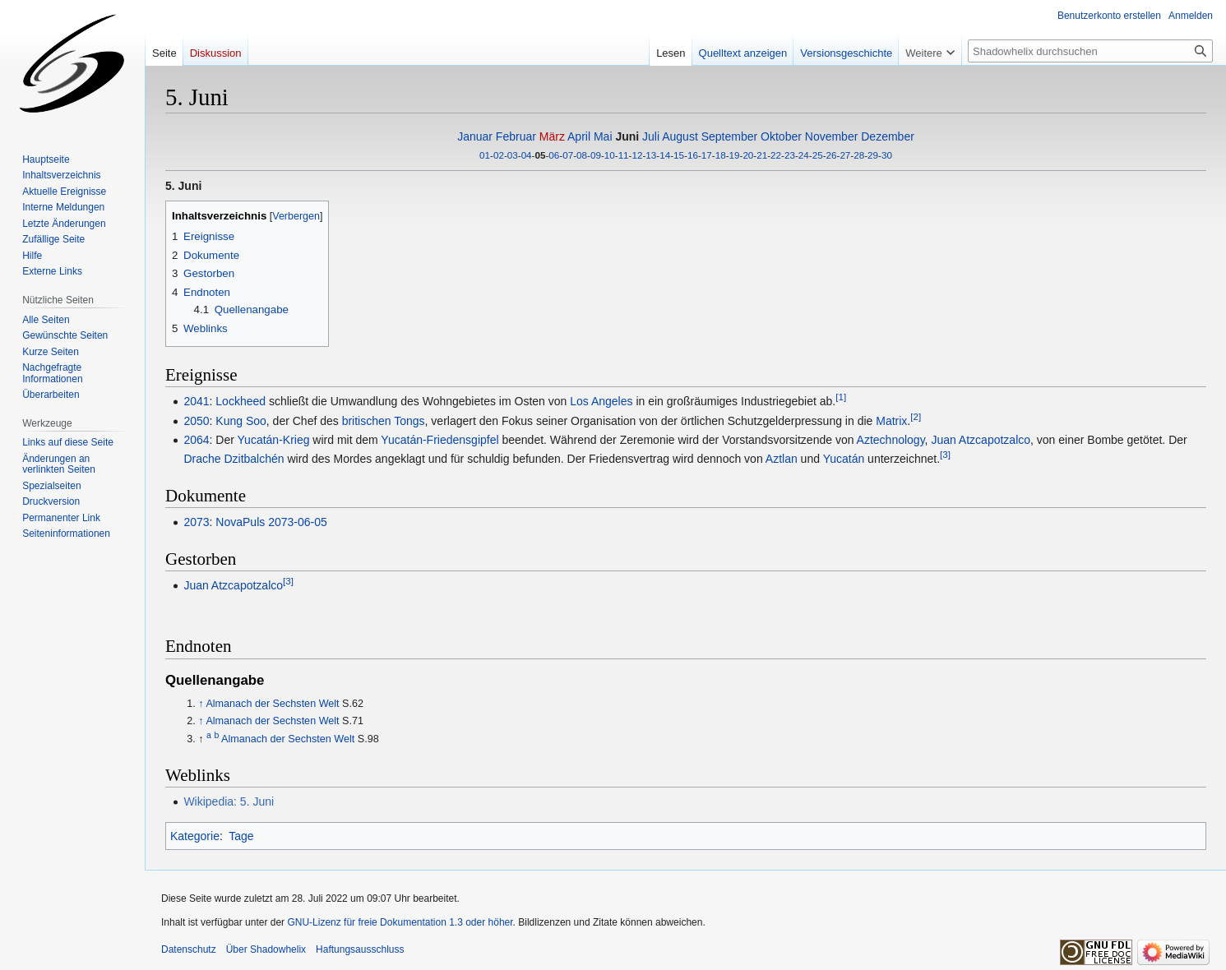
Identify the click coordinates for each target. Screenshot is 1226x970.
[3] (945, 454)
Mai (603, 136)
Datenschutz (188, 949)
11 (623, 155)
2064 (196, 439)
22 (775, 155)
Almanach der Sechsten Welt (272, 703)
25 (817, 155)
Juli (650, 136)
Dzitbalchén (254, 458)
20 (748, 155)
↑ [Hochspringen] (200, 703)
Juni (627, 136)
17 (706, 155)
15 (678, 155)
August (680, 136)
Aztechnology (891, 439)
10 (609, 155)
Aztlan (782, 458)
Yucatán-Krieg (274, 439)
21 (761, 155)
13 (650, 155)
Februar (516, 136)
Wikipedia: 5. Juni (228, 801)
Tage (241, 836)
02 (498, 155)
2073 (196, 522)
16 (692, 155)
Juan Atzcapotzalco (980, 439)
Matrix (891, 420)
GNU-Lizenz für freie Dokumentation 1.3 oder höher (399, 922)
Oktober (781, 136)
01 (484, 155)
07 (567, 155)
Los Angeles (601, 401)
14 (664, 155)
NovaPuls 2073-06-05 (270, 522)
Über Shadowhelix (266, 949)
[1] (840, 396)
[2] (915, 416)
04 (526, 155)
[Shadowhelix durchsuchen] (1090, 50)
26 (831, 155)
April (578, 136)
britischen (366, 420)
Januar (475, 136)
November (831, 136)
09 (595, 155)
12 (637, 155)
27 (845, 155)
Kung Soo (240, 420)
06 (553, 155)
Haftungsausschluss (360, 949)
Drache (201, 458)
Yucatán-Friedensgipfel (439, 439)
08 (581, 155)
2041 (196, 401)
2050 (196, 420)
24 (803, 155)
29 (872, 155)
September (729, 136)
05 (539, 155)
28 (859, 155)
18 (720, 155)
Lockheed (240, 401)
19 (734, 155)
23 (789, 155)
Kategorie (195, 836)
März (552, 136)
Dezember (887, 136)
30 (886, 155)
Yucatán (844, 458)
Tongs (409, 420)
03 (512, 155)
